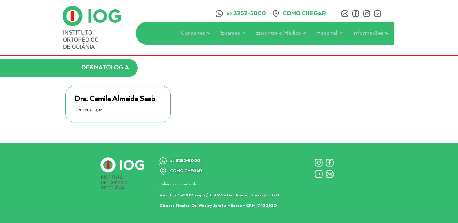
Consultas (196, 33)
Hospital (330, 33)
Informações (371, 33)
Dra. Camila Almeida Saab (114, 99)
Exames (234, 33)
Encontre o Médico (281, 33)
